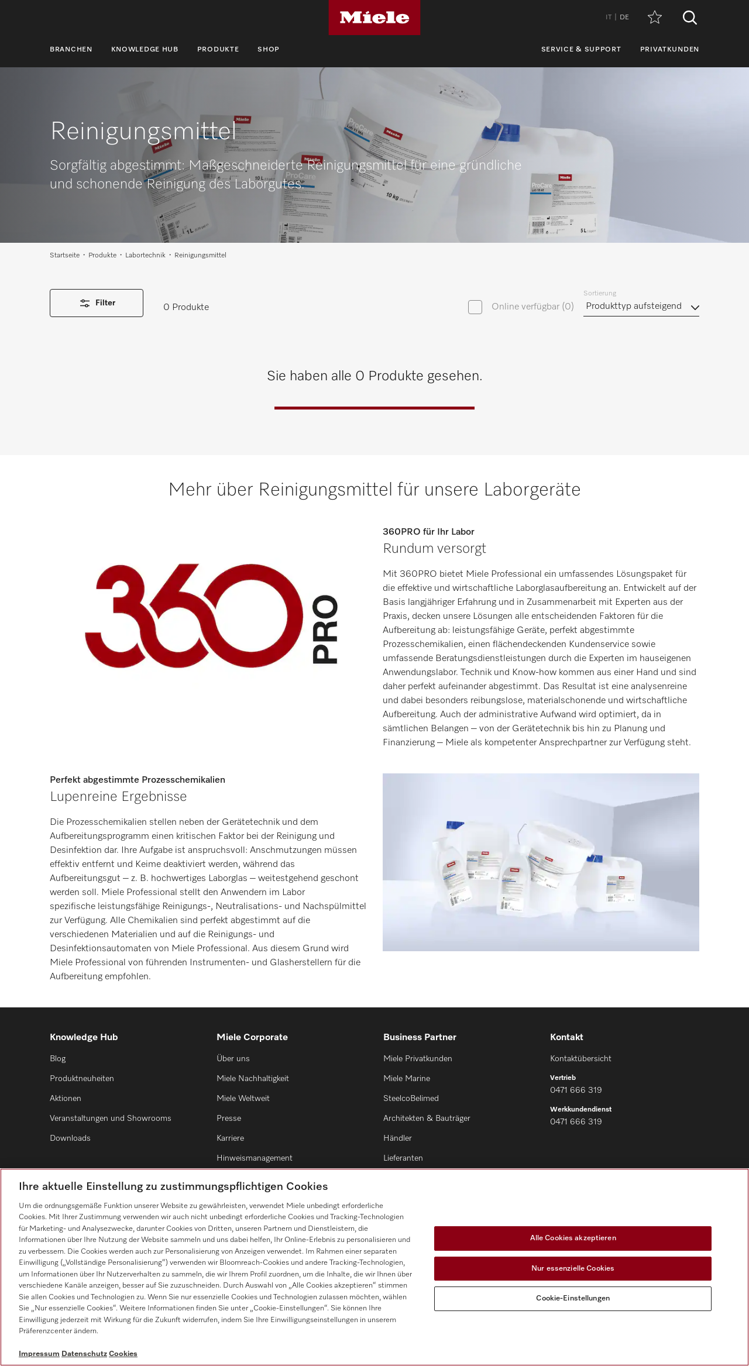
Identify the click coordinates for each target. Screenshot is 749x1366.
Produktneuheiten (82, 1079)
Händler (397, 1138)
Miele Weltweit (243, 1099)
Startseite (65, 255)
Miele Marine (406, 1079)
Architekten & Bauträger (426, 1118)
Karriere (230, 1138)
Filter (96, 303)
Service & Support (581, 49)
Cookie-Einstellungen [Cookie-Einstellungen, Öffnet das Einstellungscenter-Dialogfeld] (573, 1298)
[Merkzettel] (655, 18)
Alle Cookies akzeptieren (573, 1238)
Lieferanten (403, 1158)
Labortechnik (145, 255)
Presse (229, 1118)
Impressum (39, 1354)
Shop (268, 49)
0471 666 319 (576, 1090)
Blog (58, 1059)
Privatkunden (669, 49)
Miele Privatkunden (417, 1059)
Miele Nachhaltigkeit (253, 1079)
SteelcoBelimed (411, 1099)
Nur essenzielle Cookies (572, 1268)
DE (624, 17)
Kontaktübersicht (580, 1059)
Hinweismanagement (255, 1158)
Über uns (233, 1059)
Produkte (218, 49)
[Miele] (374, 17)
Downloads (70, 1138)
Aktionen (65, 1099)
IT (608, 17)
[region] (374, 1267)
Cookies (123, 1354)
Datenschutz (84, 1354)
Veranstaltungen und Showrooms (110, 1118)
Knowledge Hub (144, 49)
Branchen (71, 49)
